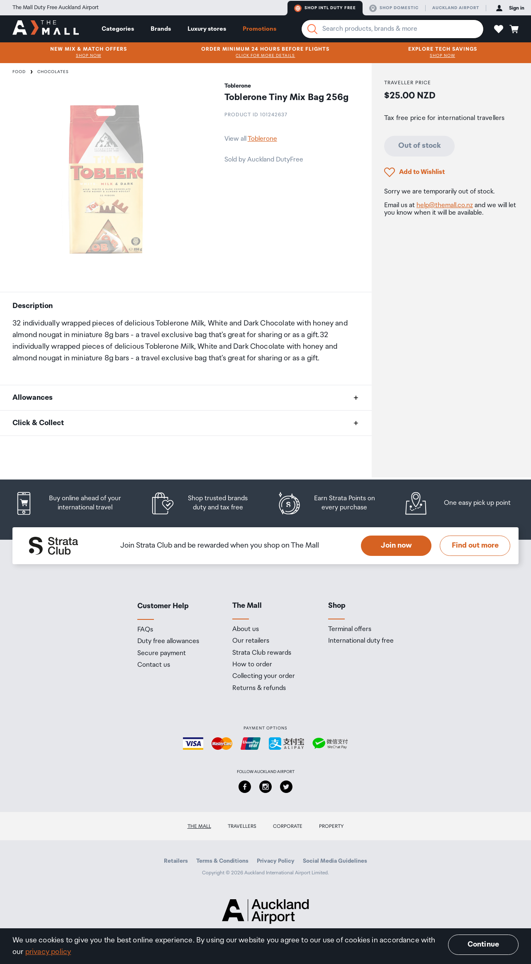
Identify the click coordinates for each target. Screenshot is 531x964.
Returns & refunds (259, 688)
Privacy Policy (276, 861)
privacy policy (48, 952)
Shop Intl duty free (325, 8)
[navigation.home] (45, 28)
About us (245, 629)
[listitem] (75, 503)
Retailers (176, 861)
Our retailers (250, 641)
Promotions (259, 28)
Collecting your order (263, 676)
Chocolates (53, 71)
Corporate (287, 826)
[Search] (312, 29)
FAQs (145, 630)
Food (19, 71)
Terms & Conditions (222, 861)
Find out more (475, 545)
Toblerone (262, 139)
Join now (396, 545)
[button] (498, 29)
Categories (118, 28)
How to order (252, 664)
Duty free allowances (168, 641)
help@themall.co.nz (445, 205)
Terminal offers (349, 629)
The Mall (199, 826)
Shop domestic (394, 8)
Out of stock (419, 146)
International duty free (361, 641)
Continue (483, 944)
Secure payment (161, 653)
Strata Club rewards (261, 653)
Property (331, 826)
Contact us (153, 665)
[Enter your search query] (392, 29)
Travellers (242, 826)
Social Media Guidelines (335, 861)
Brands (161, 28)
